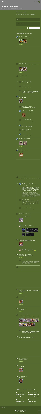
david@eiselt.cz (23, 411)
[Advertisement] (8, 25)
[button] (37, 1)
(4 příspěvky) (20, 399)
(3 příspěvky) (33, 392)
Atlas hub (31, 407)
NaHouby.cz (3, 1)
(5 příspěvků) (33, 394)
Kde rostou (28, 407)
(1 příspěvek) (32, 403)
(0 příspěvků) (20, 392)
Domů (25, 407)
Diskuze (37, 407)
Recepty (34, 407)
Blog (39, 407)
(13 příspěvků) (33, 396)
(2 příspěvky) (32, 399)
